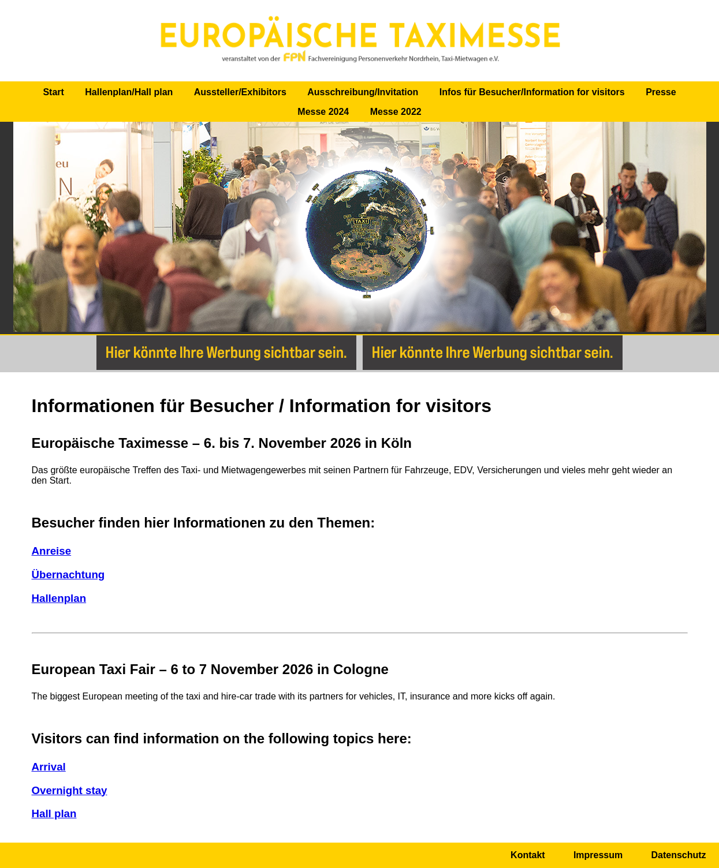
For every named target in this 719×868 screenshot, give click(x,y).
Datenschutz (678, 855)
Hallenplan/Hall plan (129, 92)
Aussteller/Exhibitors (240, 92)
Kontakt (528, 855)
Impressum (598, 855)
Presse (661, 92)
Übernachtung (68, 574)
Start (53, 92)
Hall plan (54, 813)
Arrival (49, 767)
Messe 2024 (323, 112)
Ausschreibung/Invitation (362, 92)
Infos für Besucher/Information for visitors (532, 92)
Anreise (52, 551)
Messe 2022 (396, 112)
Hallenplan (59, 598)
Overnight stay (69, 790)
